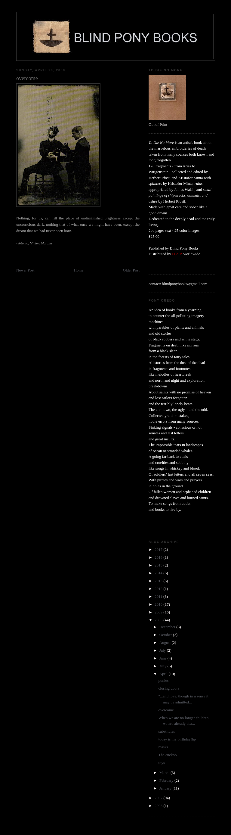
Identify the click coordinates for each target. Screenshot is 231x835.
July (163, 650)
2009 (159, 612)
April (164, 674)
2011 (159, 596)
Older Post (131, 270)
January (166, 788)
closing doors (168, 688)
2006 (159, 805)
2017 (159, 549)
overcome (166, 710)
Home (79, 270)
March (165, 772)
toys (161, 762)
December (168, 627)
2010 (159, 604)
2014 (159, 573)
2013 (159, 581)
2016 (159, 557)
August (165, 642)
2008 (159, 620)
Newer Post (25, 270)
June (163, 658)
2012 (159, 588)
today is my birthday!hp (177, 739)
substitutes (166, 731)
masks (163, 747)
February (166, 780)
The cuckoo (167, 755)
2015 (159, 565)
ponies (163, 680)
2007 (159, 798)
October (166, 634)
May (163, 666)
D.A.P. (177, 254)
